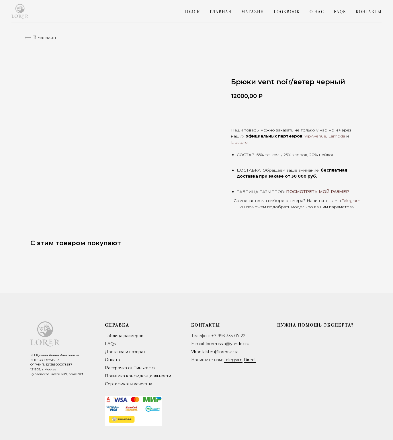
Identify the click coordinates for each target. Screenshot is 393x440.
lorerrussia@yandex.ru (227, 343)
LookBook (287, 12)
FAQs (340, 12)
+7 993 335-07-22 (228, 335)
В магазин (44, 37)
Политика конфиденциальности (138, 375)
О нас (317, 12)
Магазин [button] (252, 12)
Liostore (239, 142)
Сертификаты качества (128, 383)
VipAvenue (315, 136)
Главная (221, 12)
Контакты (369, 12)
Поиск (191, 12)
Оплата (112, 359)
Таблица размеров (124, 335)
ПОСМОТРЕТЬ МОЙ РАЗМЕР (317, 191)
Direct (250, 359)
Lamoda (336, 136)
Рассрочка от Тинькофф (130, 367)
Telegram (233, 359)
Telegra (349, 200)
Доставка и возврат (125, 351)
